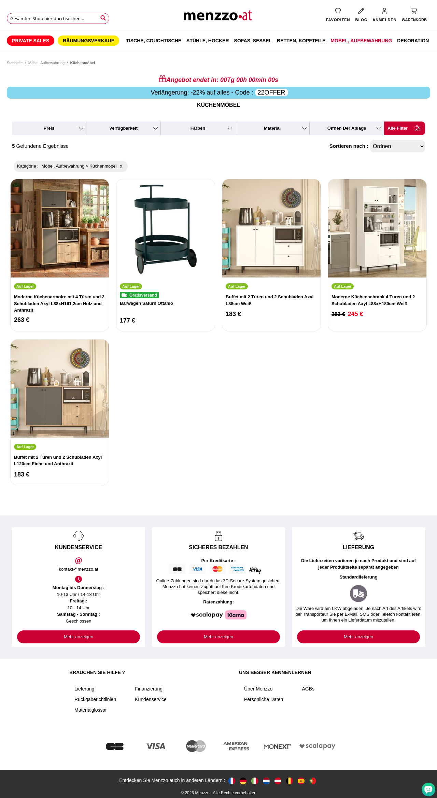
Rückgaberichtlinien (95, 699)
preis (49, 128)
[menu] (218, 40)
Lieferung (84, 689)
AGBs (308, 689)
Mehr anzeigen (78, 636)
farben (198, 128)
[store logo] (218, 17)
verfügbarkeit (123, 128)
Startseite (15, 63)
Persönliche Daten (263, 699)
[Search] (103, 18)
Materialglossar (90, 710)
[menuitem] (30, 40)
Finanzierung (149, 689)
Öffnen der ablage (346, 128)
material (272, 128)
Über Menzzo (258, 689)
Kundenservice (151, 699)
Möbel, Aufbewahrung (46, 63)
